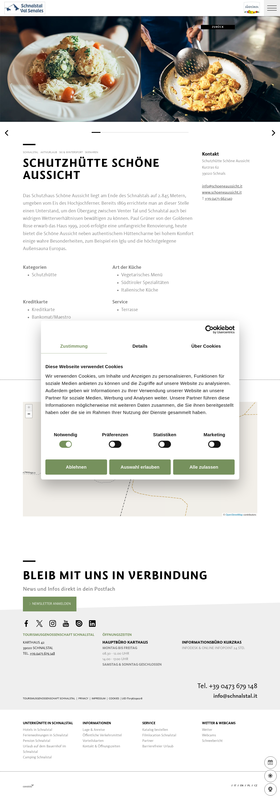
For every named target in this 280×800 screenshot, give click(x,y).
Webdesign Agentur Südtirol (28, 786)
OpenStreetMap (234, 514)
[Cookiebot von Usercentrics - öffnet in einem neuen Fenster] (215, 329)
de (228, 785)
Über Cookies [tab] (206, 346)
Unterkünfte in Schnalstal (48, 723)
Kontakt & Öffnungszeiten (101, 746)
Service (148, 723)
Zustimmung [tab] (74, 346)
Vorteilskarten (93, 741)
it (235, 785)
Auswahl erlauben (140, 467)
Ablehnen (76, 467)
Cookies (114, 698)
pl (248, 785)
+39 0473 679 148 (42, 653)
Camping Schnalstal (37, 757)
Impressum (99, 698)
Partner (148, 741)
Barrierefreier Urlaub (157, 746)
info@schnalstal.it (235, 696)
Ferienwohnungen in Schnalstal (45, 735)
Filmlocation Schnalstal (159, 735)
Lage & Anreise (94, 730)
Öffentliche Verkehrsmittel (102, 735)
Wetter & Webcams (218, 723)
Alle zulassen (203, 467)
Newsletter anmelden (50, 604)
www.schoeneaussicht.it (222, 193)
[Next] (273, 133)
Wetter (207, 730)
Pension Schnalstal (36, 741)
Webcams (209, 735)
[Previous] (7, 133)
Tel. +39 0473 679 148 (227, 686)
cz (255, 785)
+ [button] (28, 408)
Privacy (83, 698)
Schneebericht (212, 741)
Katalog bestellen (155, 730)
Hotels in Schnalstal (37, 730)
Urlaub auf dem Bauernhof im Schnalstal (44, 749)
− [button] (28, 414)
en (241, 785)
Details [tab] (139, 346)
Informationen (97, 723)
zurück (212, 27)
